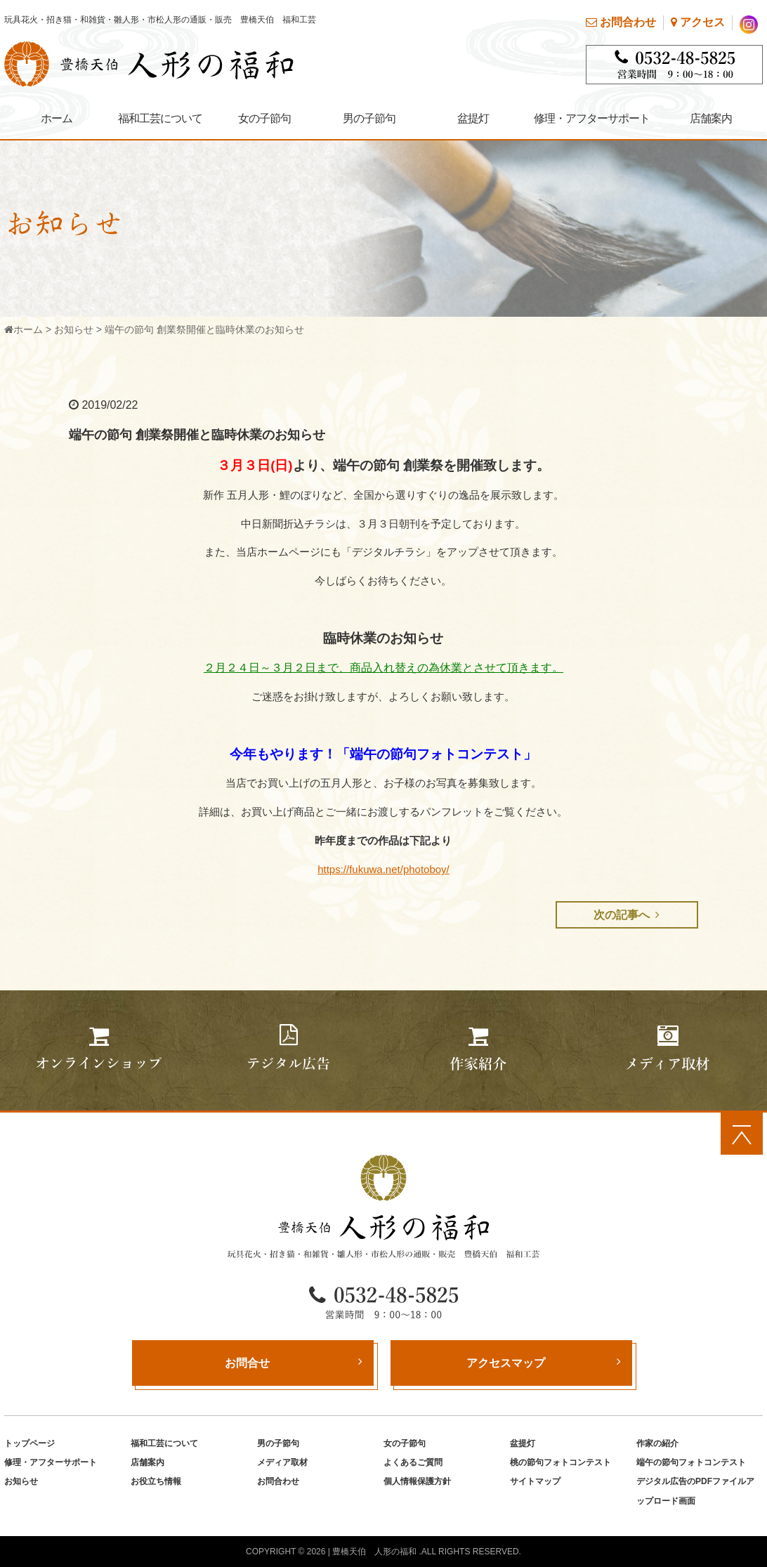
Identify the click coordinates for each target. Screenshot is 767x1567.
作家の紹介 (657, 1443)
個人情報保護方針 (417, 1481)
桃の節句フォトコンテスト (560, 1462)
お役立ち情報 (156, 1481)
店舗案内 (711, 118)
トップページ (29, 1443)
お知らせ (73, 329)
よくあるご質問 (412, 1462)
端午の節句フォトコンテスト (691, 1462)
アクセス (698, 22)
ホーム (56, 118)
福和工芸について (160, 118)
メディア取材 (282, 1462)
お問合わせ (621, 22)
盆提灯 (473, 118)
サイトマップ (535, 1481)
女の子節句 (264, 118)
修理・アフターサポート (592, 118)
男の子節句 (369, 118)
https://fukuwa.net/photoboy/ (383, 869)
